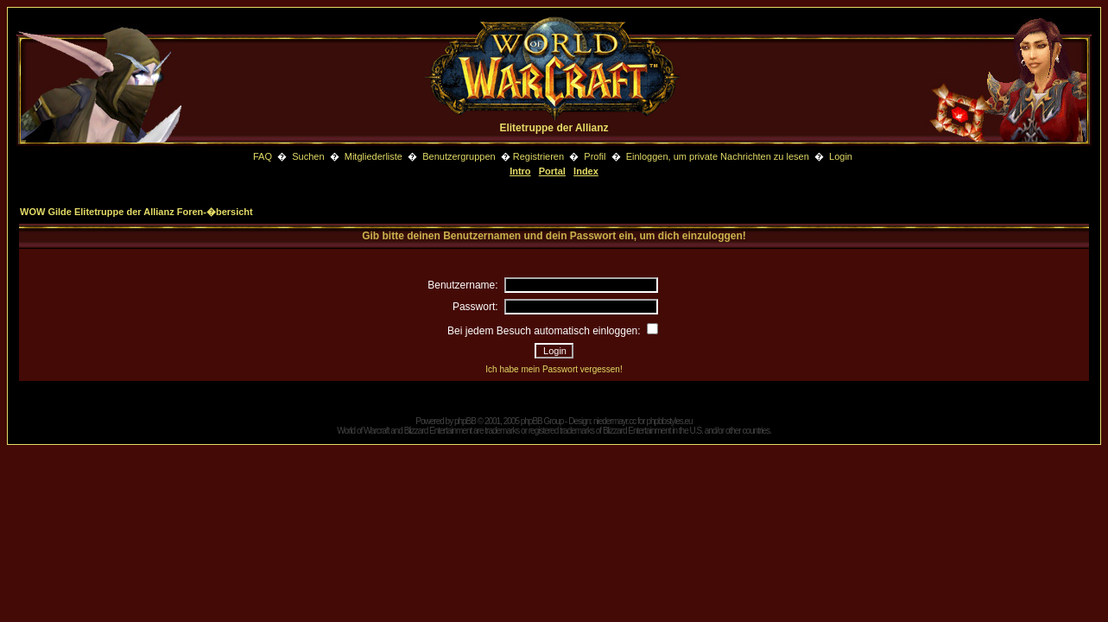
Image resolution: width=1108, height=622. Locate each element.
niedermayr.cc (614, 421)
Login (840, 156)
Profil (594, 156)
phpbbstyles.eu (669, 421)
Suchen (309, 156)
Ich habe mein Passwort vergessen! (553, 369)
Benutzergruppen (458, 156)
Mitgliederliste (373, 156)
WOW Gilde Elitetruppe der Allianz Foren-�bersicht (136, 211)
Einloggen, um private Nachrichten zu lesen (717, 156)
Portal (552, 171)
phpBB (465, 421)
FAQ (262, 156)
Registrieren (538, 156)
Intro (520, 171)
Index (585, 171)
